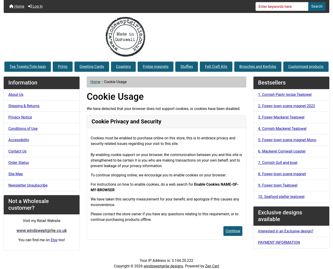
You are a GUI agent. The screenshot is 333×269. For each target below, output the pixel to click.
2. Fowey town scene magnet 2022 (286, 106)
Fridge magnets (155, 66)
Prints (63, 66)
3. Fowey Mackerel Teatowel (281, 117)
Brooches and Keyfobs (257, 66)
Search (317, 6)
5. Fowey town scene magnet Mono (287, 140)
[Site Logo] (166, 37)
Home (16, 6)
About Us (15, 94)
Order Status (18, 162)
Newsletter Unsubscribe (28, 185)
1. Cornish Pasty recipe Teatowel (284, 94)
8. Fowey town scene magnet (282, 174)
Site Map (15, 174)
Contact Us (17, 151)
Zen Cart (212, 266)
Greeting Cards (92, 66)
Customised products (306, 66)
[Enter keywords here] (282, 6)
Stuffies (186, 66)
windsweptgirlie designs (163, 266)
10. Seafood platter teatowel (281, 196)
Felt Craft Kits (216, 66)
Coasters (123, 66)
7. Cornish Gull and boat (277, 162)
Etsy (54, 240)
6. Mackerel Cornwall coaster (282, 151)
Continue (232, 231)
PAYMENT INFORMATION (279, 242)
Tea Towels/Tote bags (27, 66)
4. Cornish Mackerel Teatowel (282, 128)
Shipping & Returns (24, 106)
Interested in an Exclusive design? (285, 231)
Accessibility (18, 140)
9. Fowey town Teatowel (277, 185)
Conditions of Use (22, 128)
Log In (35, 6)
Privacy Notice (20, 117)
